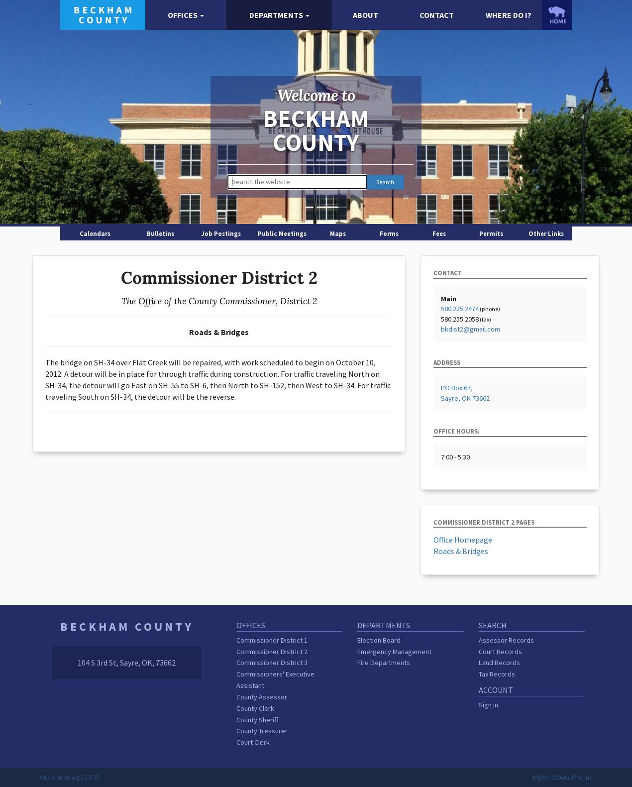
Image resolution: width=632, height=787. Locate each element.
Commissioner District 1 (272, 640)
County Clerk (255, 708)
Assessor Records (506, 640)
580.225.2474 (460, 308)
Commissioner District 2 (272, 651)
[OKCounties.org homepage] (557, 15)
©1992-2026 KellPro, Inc (562, 777)
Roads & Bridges (460, 551)
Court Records (500, 651)
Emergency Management (394, 651)
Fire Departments (383, 662)
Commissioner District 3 (272, 662)
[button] (186, 15)
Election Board (379, 640)
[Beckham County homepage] (102, 14)
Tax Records (497, 674)
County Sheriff (257, 719)
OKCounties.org (60, 777)
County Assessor (261, 696)
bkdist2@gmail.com (470, 329)
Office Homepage (462, 540)
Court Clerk (253, 742)
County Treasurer (262, 730)
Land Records (499, 662)
